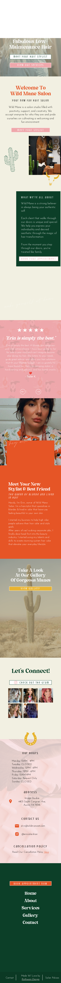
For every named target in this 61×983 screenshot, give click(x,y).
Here (46, 852)
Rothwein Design (30, 979)
